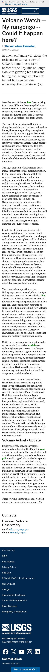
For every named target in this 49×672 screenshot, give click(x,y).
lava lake (32, 345)
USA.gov (6, 589)
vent (42, 449)
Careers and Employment (14, 600)
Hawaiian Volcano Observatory (20, 46)
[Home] (9, 13)
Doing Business (9, 606)
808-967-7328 (17, 532)
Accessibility (8, 550)
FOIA (4, 556)
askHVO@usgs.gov (19, 529)
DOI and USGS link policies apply (18, 578)
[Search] (36, 11)
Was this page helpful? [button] (25, 669)
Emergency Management (14, 612)
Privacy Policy (9, 567)
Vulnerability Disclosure (13, 595)
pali (4, 458)
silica (42, 295)
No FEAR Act (8, 584)
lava (29, 102)
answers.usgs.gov (10, 663)
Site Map (6, 573)
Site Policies (8, 562)
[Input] (30, 11)
